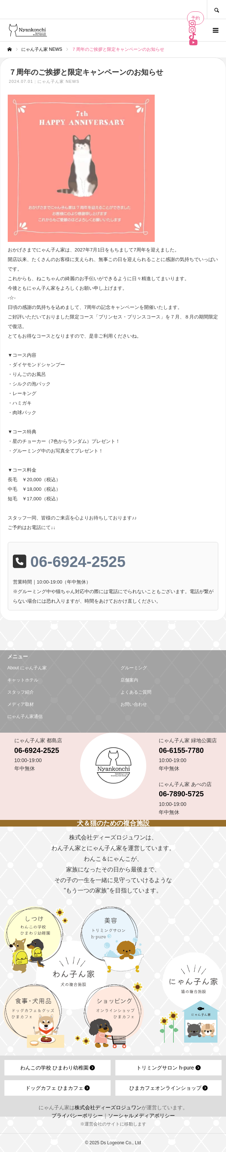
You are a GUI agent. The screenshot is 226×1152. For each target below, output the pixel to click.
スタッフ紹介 (20, 692)
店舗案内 (129, 680)
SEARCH (216, 9)
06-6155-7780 (181, 750)
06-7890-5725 (181, 794)
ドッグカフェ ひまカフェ (57, 1088)
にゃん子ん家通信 (25, 716)
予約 (195, 18)
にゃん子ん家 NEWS (58, 81)
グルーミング (134, 667)
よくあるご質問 (136, 692)
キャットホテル (22, 680)
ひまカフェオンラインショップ (168, 1088)
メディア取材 (20, 704)
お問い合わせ (134, 704)
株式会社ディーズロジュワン (108, 1107)
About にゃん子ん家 (27, 667)
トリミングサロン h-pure (168, 1068)
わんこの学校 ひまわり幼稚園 (57, 1068)
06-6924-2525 (78, 561)
